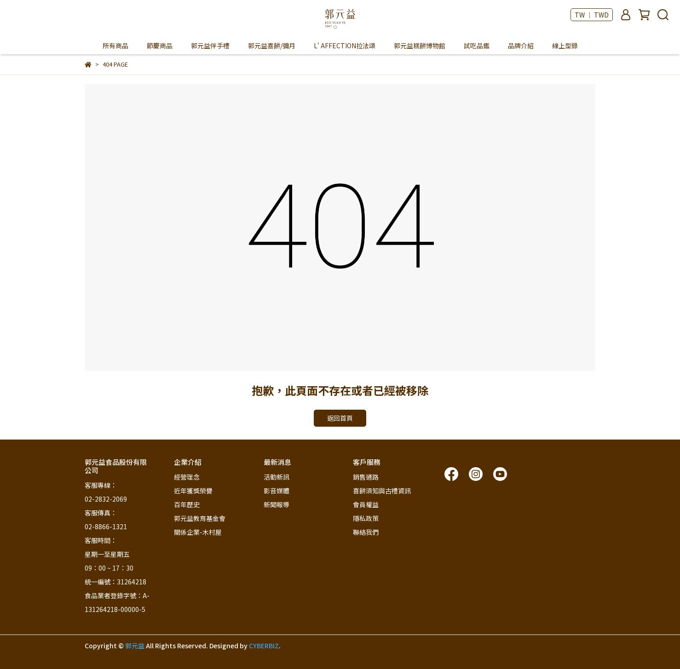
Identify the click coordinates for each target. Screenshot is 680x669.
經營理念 (187, 476)
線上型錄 (565, 45)
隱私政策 (366, 518)
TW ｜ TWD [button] (592, 15)
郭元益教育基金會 (199, 518)
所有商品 (115, 45)
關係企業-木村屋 (198, 532)
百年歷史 (187, 504)
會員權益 (366, 504)
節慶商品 (160, 45)
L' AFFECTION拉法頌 (344, 45)
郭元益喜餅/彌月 (271, 45)
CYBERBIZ (264, 645)
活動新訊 (276, 476)
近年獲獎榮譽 (193, 490)
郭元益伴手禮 (210, 45)
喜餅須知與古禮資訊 (382, 490)
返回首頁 (340, 418)
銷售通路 (366, 476)
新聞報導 (276, 504)
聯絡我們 (366, 532)
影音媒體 (276, 490)
